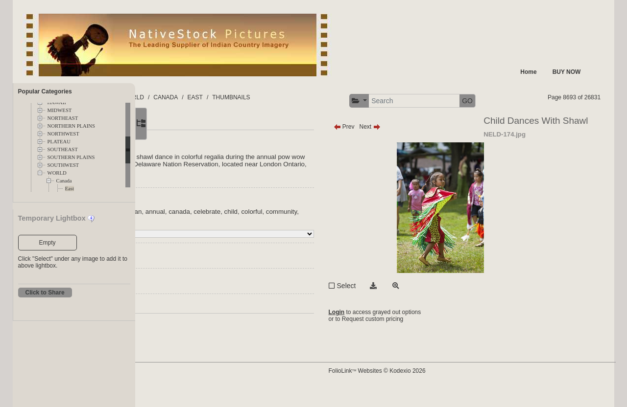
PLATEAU (59, 141)
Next (428, 145)
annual (275, 230)
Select (404, 304)
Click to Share (45, 292)
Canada (64, 180)
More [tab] (211, 141)
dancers (245, 237)
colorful (185, 237)
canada (299, 230)
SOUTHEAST (63, 149)
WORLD (57, 173)
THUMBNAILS (357, 97)
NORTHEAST (63, 118)
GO (584, 101)
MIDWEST (60, 110)
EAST (320, 97)
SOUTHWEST (63, 165)
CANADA (291, 97)
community (214, 237)
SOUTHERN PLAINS (71, 157)
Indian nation (193, 230)
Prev (402, 145)
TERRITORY (222, 97)
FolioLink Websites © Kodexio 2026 (435, 386)
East (69, 188)
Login (395, 330)
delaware (274, 237)
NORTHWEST (63, 133)
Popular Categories (45, 91)
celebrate (327, 230)
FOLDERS (181, 97)
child (351, 230)
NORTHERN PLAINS (71, 126)
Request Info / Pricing (203, 325)
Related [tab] (245, 141)
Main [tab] (181, 141)
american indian (239, 230)
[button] (475, 101)
